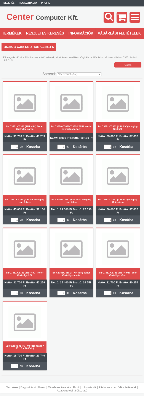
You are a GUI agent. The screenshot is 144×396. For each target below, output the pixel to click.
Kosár (42, 387)
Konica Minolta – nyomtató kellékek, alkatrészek (42, 57)
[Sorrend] (79, 74)
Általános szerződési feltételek (117, 387)
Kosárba (33, 147)
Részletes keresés (59, 387)
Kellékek (74, 57)
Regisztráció (28, 387)
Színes (109, 57)
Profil (76, 387)
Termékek (12, 387)
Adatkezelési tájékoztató (72, 390)
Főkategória (9, 57)
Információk (89, 387)
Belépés (8, 3)
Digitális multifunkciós (92, 57)
